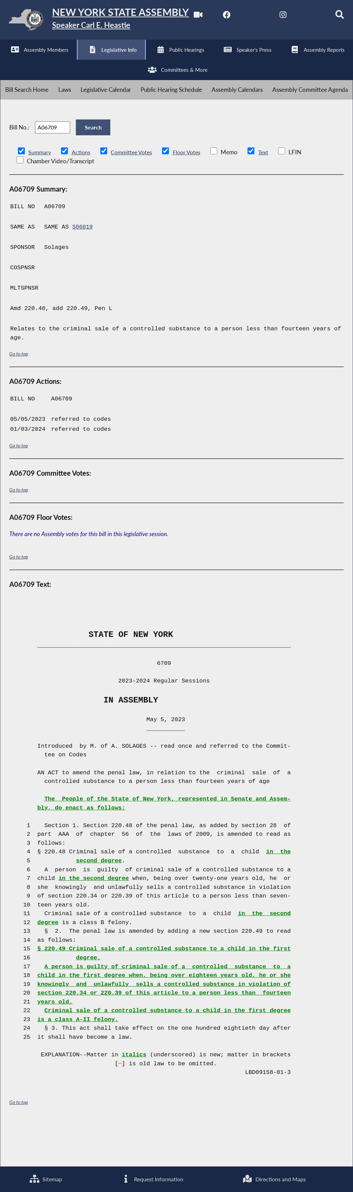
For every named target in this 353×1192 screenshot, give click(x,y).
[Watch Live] (8, 59)
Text (269, 193)
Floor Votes (192, 193)
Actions (82, 193)
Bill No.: (19, 166)
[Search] (151, 59)
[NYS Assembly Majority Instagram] (94, 59)
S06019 (82, 269)
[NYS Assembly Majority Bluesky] (122, 59)
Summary (40, 193)
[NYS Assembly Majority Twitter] (65, 59)
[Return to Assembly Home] (107, 21)
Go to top (18, 395)
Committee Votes (134, 193)
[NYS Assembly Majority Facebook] (36, 59)
